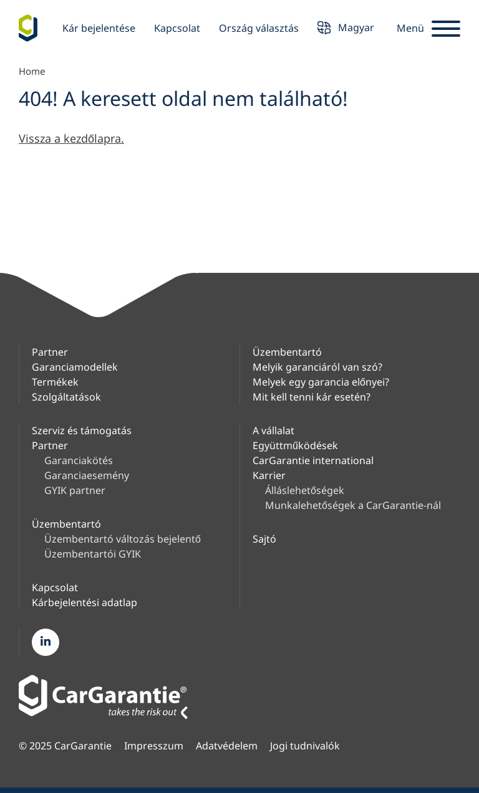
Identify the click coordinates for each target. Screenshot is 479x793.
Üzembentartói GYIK (92, 554)
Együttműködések (295, 445)
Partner (50, 352)
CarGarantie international (313, 460)
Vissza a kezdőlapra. (71, 138)
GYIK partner (74, 490)
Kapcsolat (177, 28)
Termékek (55, 382)
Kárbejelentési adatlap (84, 602)
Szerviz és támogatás (82, 430)
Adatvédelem (227, 746)
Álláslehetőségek (304, 490)
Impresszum (153, 746)
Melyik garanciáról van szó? (317, 367)
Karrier (269, 475)
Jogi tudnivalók (305, 746)
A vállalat (273, 430)
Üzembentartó (287, 352)
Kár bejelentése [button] (98, 28)
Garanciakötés (78, 460)
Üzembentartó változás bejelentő (122, 539)
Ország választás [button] (259, 28)
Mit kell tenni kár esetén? (311, 397)
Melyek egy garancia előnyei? (321, 382)
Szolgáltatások (66, 397)
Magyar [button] (345, 29)
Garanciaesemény (86, 475)
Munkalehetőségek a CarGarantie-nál (353, 505)
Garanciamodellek (75, 367)
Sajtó (264, 539)
